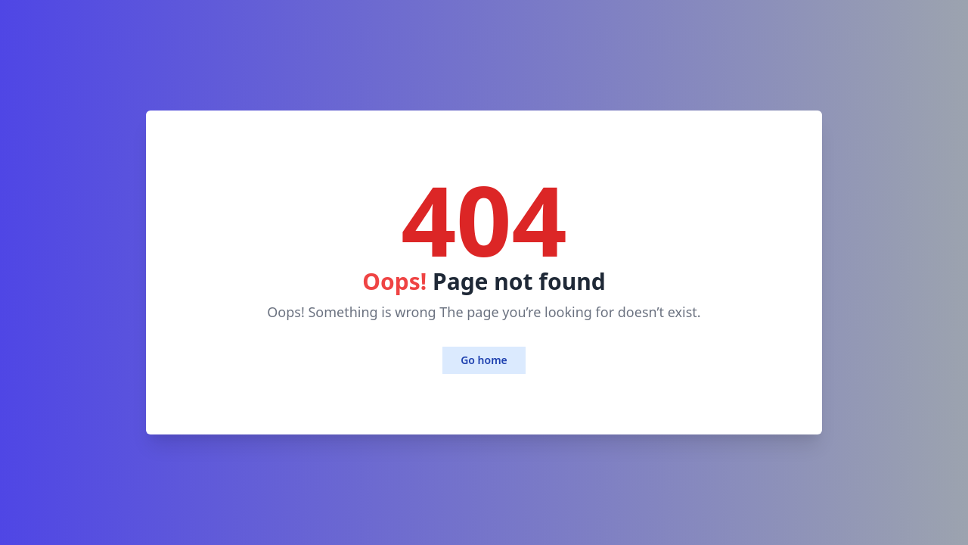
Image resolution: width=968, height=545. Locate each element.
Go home (484, 360)
